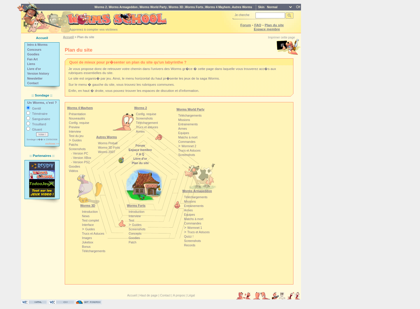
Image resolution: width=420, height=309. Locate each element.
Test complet (90, 220)
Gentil (36, 108)
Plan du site (274, 25)
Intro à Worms (37, 44)
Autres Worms (242, 7)
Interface (88, 225)
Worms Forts (194, 7)
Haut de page (148, 295)
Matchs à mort (193, 219)
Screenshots (144, 118)
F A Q (140, 154)
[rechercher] (270, 15)
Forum (245, 25)
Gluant (37, 129)
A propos (179, 295)
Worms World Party (153, 7)
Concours (34, 49)
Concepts (135, 233)
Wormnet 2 (188, 146)
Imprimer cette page (281, 37)
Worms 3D (176, 7)
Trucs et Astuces (198, 232)
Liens (31, 64)
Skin (261, 7)
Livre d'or (34, 69)
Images (87, 238)
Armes (140, 131)
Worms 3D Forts (109, 147)
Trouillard (39, 124)
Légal (191, 295)
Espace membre (267, 29)
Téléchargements (195, 197)
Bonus (86, 246)
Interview (135, 216)
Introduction (90, 211)
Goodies (33, 54)
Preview (74, 127)
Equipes (189, 214)
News (86, 216)
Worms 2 (100, 7)
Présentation (77, 114)
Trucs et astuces (147, 127)
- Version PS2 (80, 162)
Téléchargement (147, 122)
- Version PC (79, 153)
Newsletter (35, 78)
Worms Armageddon (123, 7)
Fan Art (32, 59)
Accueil (68, 37)
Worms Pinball (108, 143)
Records (189, 245)
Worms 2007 (106, 152)
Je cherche (242, 15)
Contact (32, 83)
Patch (132, 242)
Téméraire (40, 113)
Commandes (192, 223)
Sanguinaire (41, 119)
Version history (38, 73)
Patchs (73, 144)
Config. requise (146, 114)
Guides (90, 229)
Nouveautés (77, 118)
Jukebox (87, 242)
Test (131, 220)
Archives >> (52, 143)
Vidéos (73, 171)
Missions (190, 201)
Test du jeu (76, 136)
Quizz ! (188, 236)
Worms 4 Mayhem (217, 7)
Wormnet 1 (194, 227)
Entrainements (194, 206)
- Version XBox (81, 157)
